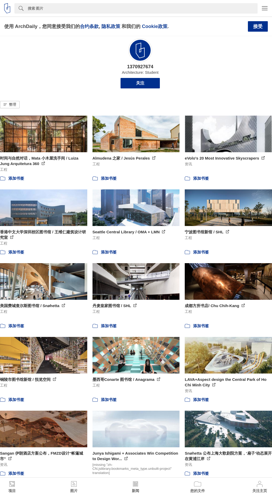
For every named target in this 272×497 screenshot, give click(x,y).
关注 (140, 83)
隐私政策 (110, 26)
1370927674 (140, 66)
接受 (258, 26)
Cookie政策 (154, 26)
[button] (10, 104)
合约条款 (89, 26)
